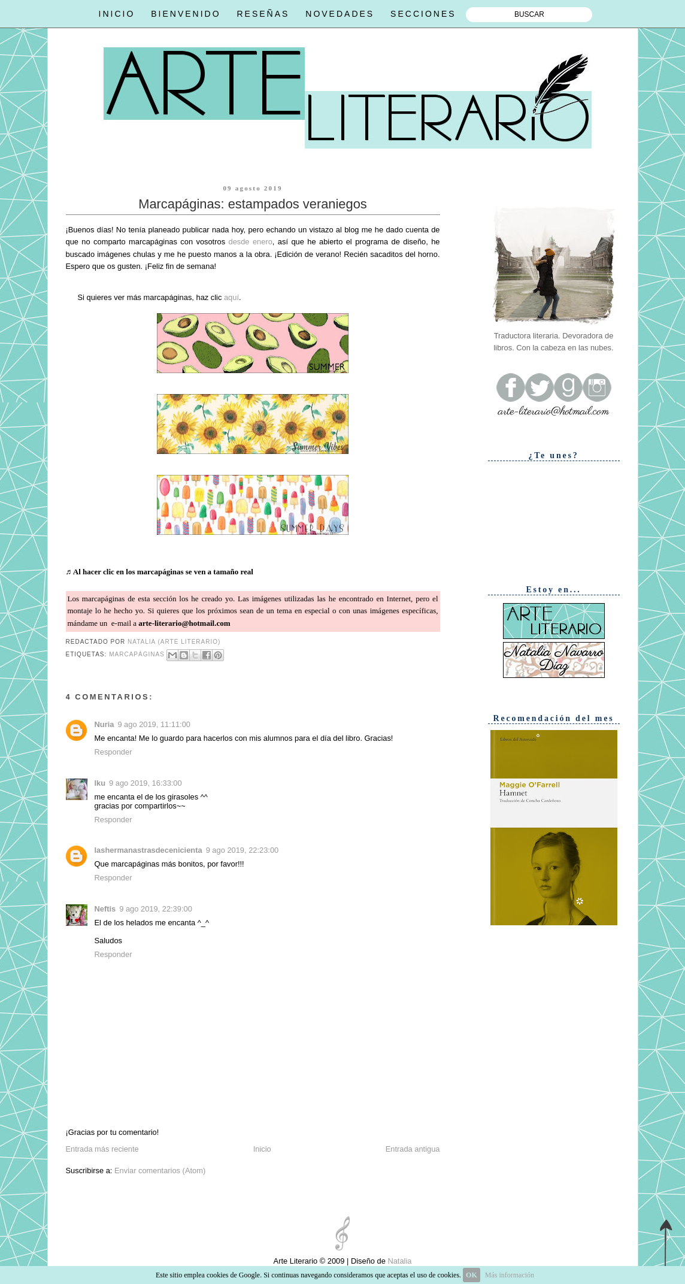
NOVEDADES (339, 14)
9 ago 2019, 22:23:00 (242, 850)
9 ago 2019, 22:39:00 (155, 908)
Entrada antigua (413, 1148)
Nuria (104, 724)
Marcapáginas (137, 654)
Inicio (262, 1148)
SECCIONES (423, 14)
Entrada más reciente (102, 1148)
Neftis (105, 908)
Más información (509, 1275)
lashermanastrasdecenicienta (148, 850)
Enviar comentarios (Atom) (159, 1170)
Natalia (399, 1260)
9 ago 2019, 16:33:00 (145, 783)
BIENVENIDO (185, 14)
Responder (113, 751)
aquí (231, 297)
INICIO (117, 14)
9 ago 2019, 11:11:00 (153, 724)
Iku (100, 783)
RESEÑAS (263, 14)
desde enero (250, 241)
